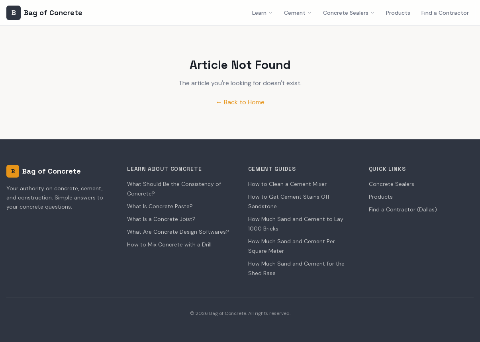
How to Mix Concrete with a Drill (169, 244)
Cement (298, 12)
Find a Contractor (445, 12)
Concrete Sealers (349, 12)
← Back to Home (240, 102)
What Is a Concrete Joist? (161, 219)
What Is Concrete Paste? (160, 206)
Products (398, 12)
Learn (262, 12)
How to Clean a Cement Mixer (287, 184)
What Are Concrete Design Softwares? (178, 231)
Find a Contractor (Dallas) (403, 209)
